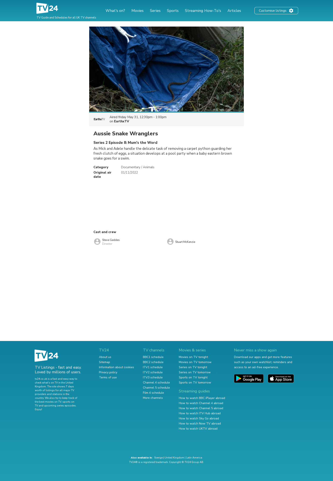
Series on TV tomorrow (195, 372)
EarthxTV (121, 121)
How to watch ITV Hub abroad (200, 413)
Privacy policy (108, 372)
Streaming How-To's (203, 10)
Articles (234, 10)
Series (155, 10)
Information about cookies (116, 367)
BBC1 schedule (153, 357)
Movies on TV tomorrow (195, 362)
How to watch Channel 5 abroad (201, 408)
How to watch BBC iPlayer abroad (202, 398)
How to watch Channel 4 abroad (201, 403)
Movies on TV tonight (193, 357)
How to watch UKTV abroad (198, 429)
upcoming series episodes (60, 405)
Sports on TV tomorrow (195, 383)
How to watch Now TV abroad (200, 424)
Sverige (158, 457)
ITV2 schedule (153, 372)
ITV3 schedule (153, 377)
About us (105, 357)
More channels (153, 398)
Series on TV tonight (193, 367)
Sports (173, 10)
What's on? (115, 10)
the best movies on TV (48, 401)
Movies (137, 10)
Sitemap (104, 362)
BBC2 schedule (153, 362)
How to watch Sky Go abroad (199, 418)
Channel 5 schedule (156, 388)
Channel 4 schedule (156, 383)
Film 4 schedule (153, 393)
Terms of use (108, 377)
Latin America (194, 457)
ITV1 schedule (153, 367)
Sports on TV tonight (193, 377)
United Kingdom (174, 457)
